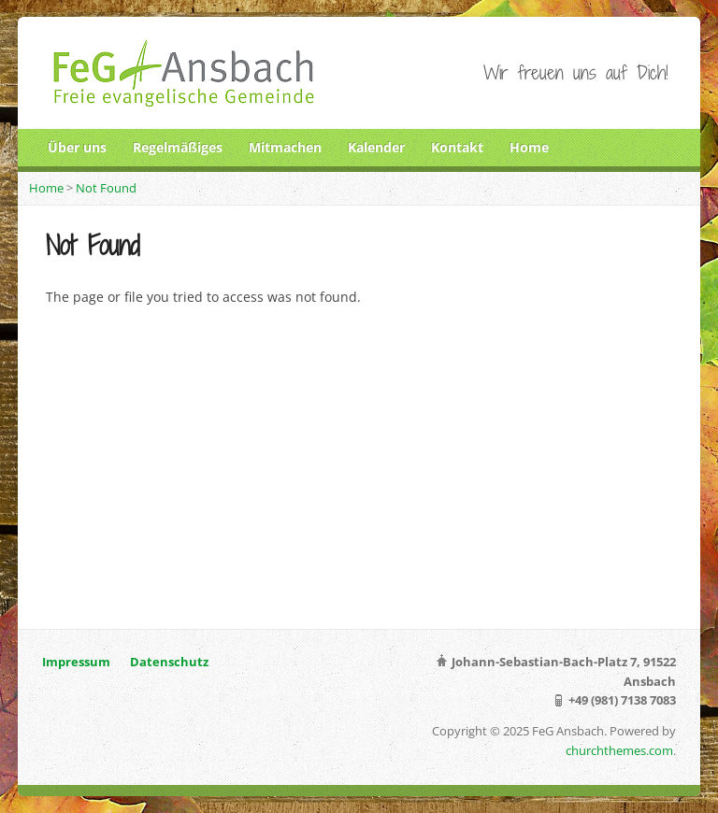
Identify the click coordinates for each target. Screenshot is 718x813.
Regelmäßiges (178, 147)
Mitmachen (285, 147)
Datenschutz (169, 661)
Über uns (77, 147)
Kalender (376, 147)
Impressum (76, 661)
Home (529, 147)
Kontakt (457, 147)
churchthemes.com (619, 750)
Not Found (106, 187)
